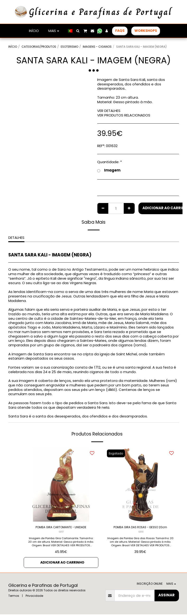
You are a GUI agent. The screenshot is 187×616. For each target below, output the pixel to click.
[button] (77, 30)
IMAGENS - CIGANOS (97, 47)
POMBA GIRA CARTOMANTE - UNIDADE (61, 527)
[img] (61, 484)
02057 (61, 533)
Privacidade (34, 597)
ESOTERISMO (69, 47)
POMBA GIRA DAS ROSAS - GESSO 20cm (140, 530)
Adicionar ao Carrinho (62, 563)
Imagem (108, 170)
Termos (13, 597)
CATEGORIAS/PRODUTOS (39, 47)
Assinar (166, 596)
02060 (140, 538)
